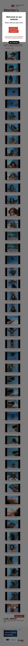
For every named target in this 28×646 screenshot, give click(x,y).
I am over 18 (13, 28)
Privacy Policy (19, 38)
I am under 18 (13, 31)
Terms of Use (10, 38)
